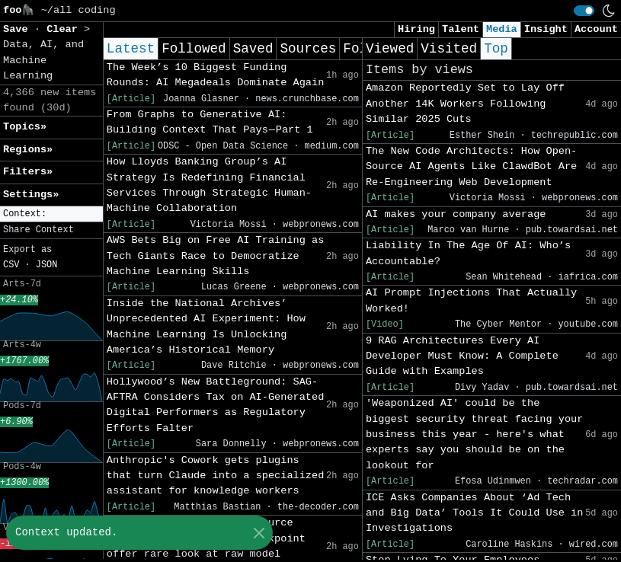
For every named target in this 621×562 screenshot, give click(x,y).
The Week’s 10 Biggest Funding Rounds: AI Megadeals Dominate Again (216, 75)
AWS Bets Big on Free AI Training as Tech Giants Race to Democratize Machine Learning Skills (216, 256)
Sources (308, 48)
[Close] (259, 533)
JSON (47, 265)
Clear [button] (65, 29)
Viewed (390, 48)
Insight (546, 29)
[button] (51, 214)
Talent (460, 29)
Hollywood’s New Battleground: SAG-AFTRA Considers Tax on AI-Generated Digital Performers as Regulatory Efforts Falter (216, 405)
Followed (194, 48)
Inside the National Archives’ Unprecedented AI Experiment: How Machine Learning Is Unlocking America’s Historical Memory (206, 327)
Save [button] (18, 29)
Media (501, 29)
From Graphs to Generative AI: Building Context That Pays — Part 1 (210, 122)
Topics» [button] (24, 127)
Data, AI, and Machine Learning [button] (43, 60)
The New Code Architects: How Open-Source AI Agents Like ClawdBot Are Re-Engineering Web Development (471, 166)
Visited (449, 48)
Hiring (416, 29)
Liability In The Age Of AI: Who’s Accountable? (468, 253)
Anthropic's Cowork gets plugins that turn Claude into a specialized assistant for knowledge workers (216, 476)
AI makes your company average (456, 214)
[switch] (584, 10)
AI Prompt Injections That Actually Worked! (471, 300)
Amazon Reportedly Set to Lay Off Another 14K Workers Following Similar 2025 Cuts (465, 103)
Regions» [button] (28, 149)
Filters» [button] (28, 171)
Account (596, 29)
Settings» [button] (31, 194)
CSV (11, 265)
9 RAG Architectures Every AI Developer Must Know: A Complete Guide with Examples (462, 356)
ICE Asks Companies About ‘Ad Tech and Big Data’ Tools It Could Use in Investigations (475, 513)
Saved (253, 48)
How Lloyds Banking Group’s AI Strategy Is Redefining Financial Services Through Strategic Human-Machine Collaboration (209, 185)
